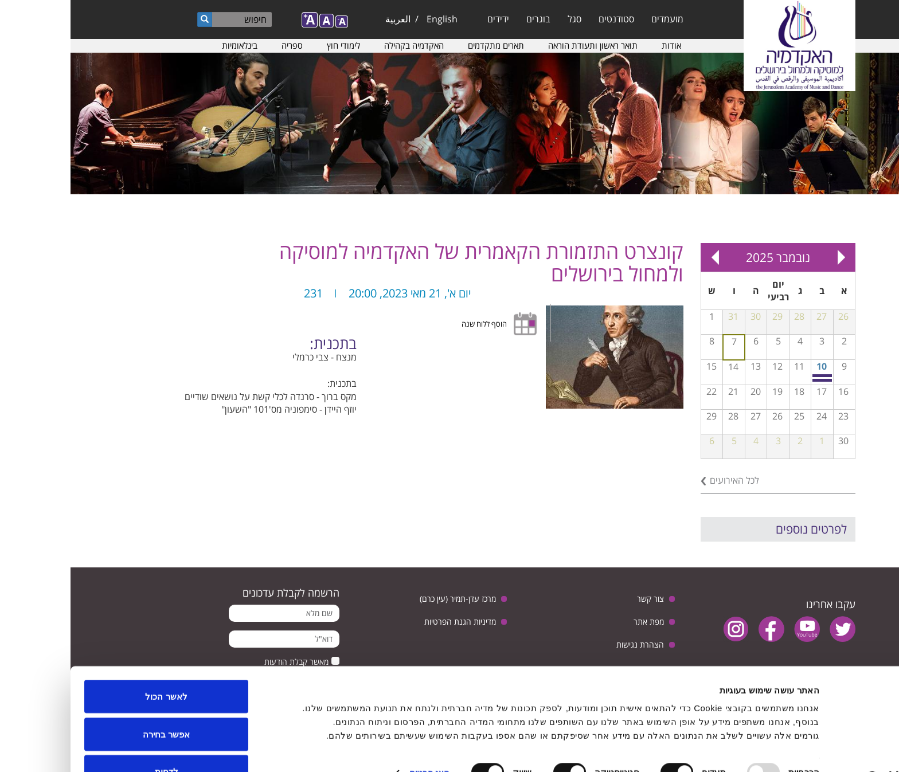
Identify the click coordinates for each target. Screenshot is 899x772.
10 (751, 366)
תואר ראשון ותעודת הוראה (522, 45)
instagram (665, 629)
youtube (736, 629)
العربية (327, 19)
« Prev (770, 257)
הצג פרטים (359, 742)
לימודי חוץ (273, 45)
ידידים (428, 19)
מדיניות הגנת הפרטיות (389, 621)
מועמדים (597, 19)
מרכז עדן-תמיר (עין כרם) (387, 598)
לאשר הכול (95, 666)
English (371, 19)
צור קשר (579, 598)
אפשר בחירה (95, 704)
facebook (701, 629)
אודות (601, 45)
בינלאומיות (169, 45)
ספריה (221, 45)
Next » (644, 257)
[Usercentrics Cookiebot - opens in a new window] (825, 749)
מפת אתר (578, 621)
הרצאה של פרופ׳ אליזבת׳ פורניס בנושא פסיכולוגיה (752, 380)
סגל (504, 19)
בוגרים (468, 19)
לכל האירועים (664, 480)
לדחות (96, 741)
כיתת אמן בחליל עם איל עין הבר (752, 375)
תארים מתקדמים (425, 45)
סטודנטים (546, 19)
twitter (772, 629)
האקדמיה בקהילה (343, 45)
